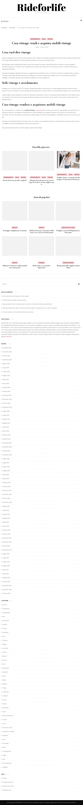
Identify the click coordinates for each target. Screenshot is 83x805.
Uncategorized (68, 262)
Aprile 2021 (6, 569)
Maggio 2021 (6, 566)
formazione (6, 668)
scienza (5, 719)
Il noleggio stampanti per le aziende (15, 231)
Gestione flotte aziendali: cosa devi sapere (14, 300)
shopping (5, 735)
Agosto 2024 (6, 411)
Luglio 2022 (6, 510)
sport (4, 739)
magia (4, 688)
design (50, 39)
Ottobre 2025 (6, 355)
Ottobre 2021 (6, 546)
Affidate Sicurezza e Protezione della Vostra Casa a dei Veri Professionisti (41, 231)
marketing (5, 692)
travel (4, 747)
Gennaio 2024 (6, 439)
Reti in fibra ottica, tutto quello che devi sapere (16, 296)
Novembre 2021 (7, 542)
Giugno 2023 (6, 466)
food (4, 664)
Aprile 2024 (6, 427)
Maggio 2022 (6, 518)
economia (5, 648)
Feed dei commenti (8, 786)
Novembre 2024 (7, 399)
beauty (4, 628)
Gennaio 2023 (6, 486)
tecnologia (6, 743)
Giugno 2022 (6, 514)
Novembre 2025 (7, 352)
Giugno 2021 (6, 562)
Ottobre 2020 (6, 593)
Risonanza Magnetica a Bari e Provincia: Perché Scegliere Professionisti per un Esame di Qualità (30, 308)
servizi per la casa (68, 227)
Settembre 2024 (7, 407)
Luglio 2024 (6, 415)
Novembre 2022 (7, 494)
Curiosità (5, 640)
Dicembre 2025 (7, 348)
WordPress (72, 802)
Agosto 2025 (6, 363)
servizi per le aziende (8, 731)
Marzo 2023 (6, 478)
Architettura (6, 608)
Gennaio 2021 (6, 581)
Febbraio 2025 (6, 387)
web (4, 759)
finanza (5, 660)
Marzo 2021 (6, 573)
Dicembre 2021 (7, 538)
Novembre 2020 (7, 589)
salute (4, 711)
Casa (43, 39)
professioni (6, 707)
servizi (14, 227)
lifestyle (5, 684)
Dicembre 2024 (7, 395)
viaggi (4, 755)
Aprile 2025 (6, 379)
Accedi (4, 778)
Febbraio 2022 (6, 530)
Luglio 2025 (6, 367)
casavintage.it (39, 110)
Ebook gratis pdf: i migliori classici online (68, 267)
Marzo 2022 (6, 526)
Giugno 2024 (6, 419)
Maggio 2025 (6, 375)
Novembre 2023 (7, 447)
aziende (5, 624)
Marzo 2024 (6, 431)
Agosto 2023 (6, 459)
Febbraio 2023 (6, 482)
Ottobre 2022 (6, 498)
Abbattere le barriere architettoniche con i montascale (14, 267)
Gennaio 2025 (6, 391)
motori (4, 700)
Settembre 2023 (7, 455)
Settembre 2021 (7, 550)
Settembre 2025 (7, 359)
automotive (6, 620)
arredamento (35, 39)
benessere (5, 632)
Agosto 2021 (6, 554)
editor (37, 47)
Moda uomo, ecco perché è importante (41, 267)
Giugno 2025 (6, 371)
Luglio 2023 (6, 462)
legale (4, 680)
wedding (5, 767)
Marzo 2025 (6, 383)
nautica (5, 703)
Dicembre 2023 (7, 443)
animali (4, 604)
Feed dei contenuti (8, 782)
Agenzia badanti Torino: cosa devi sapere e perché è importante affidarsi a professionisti (27, 304)
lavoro (4, 676)
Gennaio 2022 (6, 534)
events (4, 652)
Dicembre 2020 (7, 585)
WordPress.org (7, 790)
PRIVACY (9, 336)
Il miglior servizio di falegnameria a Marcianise (68, 231)
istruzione (5, 672)
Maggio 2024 (6, 423)
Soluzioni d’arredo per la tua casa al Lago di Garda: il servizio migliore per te (41, 182)
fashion (41, 262)
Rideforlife (41, 7)
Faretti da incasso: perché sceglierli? (15, 180)
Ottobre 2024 (6, 403)
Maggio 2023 (6, 470)
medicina (5, 696)
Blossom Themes (57, 802)
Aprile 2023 (6, 474)
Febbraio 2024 (7, 435)
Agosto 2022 (6, 506)
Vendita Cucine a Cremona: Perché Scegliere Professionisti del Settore (68, 178)
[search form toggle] (81, 20)
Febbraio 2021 (6, 577)
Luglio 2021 (6, 558)
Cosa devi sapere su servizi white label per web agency (18, 312)
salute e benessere (8, 715)
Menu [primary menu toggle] (5, 21)
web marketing (7, 763)
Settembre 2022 (7, 502)
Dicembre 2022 (7, 490)
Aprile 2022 (6, 522)
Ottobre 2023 (6, 451)
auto (4, 616)
